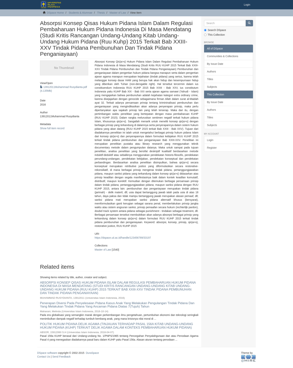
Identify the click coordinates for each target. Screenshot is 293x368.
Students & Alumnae (80, 12)
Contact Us (43, 356)
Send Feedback (61, 356)
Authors (211, 71)
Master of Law (118, 12)
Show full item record (52, 128)
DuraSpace (92, 352)
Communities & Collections (222, 56)
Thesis (101, 12)
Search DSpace (215, 30)
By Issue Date (215, 63)
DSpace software (47, 352)
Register (212, 147)
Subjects (212, 86)
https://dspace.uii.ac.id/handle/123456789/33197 (123, 237)
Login (210, 140)
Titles (210, 79)
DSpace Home (55, 12)
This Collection (214, 34)
